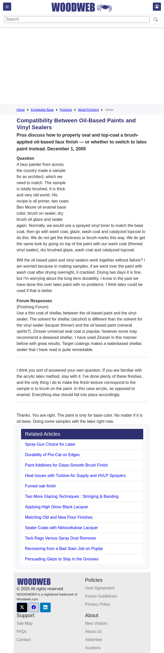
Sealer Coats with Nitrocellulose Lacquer (61, 528)
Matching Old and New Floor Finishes (59, 517)
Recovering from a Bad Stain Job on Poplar (64, 548)
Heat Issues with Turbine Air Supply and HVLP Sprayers (75, 475)
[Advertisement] (90, 66)
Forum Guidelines (101, 596)
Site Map (25, 623)
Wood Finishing (88, 110)
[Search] (77, 19)
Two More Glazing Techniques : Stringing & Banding (72, 496)
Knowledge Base (42, 110)
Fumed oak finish (40, 486)
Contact (24, 639)
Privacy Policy (98, 604)
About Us (93, 631)
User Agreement (100, 588)
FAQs (22, 631)
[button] (22, 607)
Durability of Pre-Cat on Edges (52, 455)
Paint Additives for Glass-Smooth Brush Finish (66, 465)
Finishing (66, 110)
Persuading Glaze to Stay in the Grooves (62, 559)
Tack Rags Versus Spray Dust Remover (60, 538)
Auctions (93, 648)
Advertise (93, 639)
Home (21, 110)
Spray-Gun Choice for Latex (50, 444)
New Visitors (96, 623)
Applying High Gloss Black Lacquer (56, 507)
